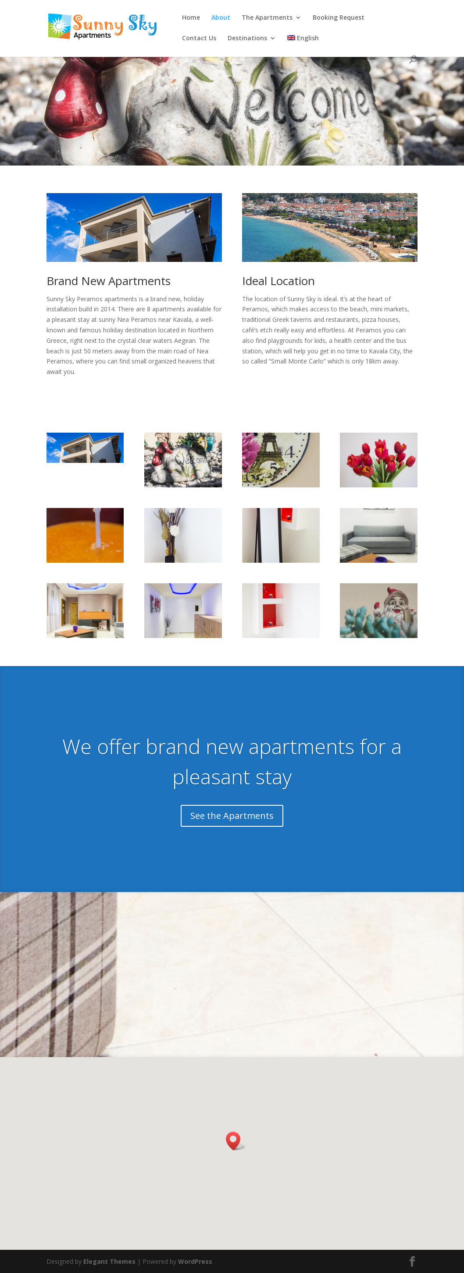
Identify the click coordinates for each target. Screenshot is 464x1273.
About (220, 17)
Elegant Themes (109, 1261)
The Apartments (267, 17)
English (303, 38)
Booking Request (338, 17)
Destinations (247, 38)
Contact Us (199, 38)
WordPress (195, 1261)
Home (191, 17)
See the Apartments (232, 816)
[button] (236, 1141)
